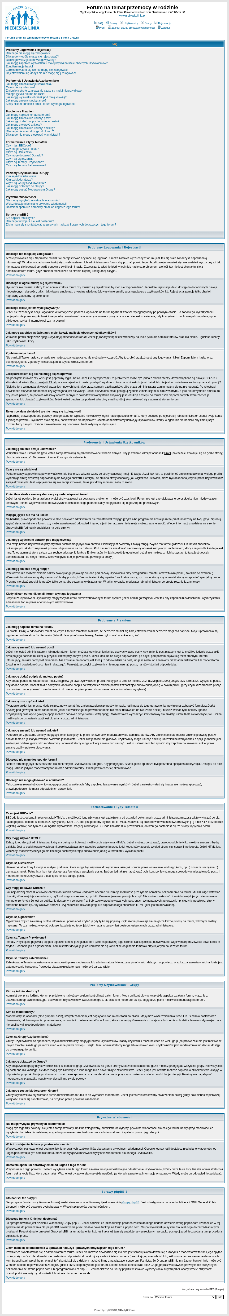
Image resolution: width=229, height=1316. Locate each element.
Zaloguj (164, 27)
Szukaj (111, 23)
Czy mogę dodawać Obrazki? (24, 155)
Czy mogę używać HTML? (22, 149)
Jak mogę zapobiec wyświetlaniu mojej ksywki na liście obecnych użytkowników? (57, 63)
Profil (100, 27)
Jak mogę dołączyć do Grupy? (25, 186)
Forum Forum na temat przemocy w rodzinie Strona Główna (42, 37)
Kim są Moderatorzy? (19, 179)
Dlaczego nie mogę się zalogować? (28, 53)
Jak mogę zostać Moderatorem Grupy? (30, 189)
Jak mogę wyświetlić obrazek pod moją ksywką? (36, 97)
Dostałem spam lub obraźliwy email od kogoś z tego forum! (43, 207)
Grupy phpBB (130, 1202)
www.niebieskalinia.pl (132, 15)
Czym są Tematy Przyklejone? (25, 162)
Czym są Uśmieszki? (19, 152)
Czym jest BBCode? (18, 145)
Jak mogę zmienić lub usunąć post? (28, 118)
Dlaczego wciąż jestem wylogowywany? (31, 60)
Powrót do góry (15, 275)
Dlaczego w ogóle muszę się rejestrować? (32, 56)
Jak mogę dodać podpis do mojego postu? (32, 121)
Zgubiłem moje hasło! (19, 66)
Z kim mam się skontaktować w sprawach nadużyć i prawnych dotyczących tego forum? (61, 224)
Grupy (146, 23)
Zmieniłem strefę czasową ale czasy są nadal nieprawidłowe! (44, 90)
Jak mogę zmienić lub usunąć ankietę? (30, 128)
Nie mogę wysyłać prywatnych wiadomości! (33, 200)
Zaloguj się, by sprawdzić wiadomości (131, 27)
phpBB (108, 1310)
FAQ (98, 23)
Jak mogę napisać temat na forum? (28, 114)
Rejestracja (163, 23)
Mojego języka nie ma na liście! (25, 94)
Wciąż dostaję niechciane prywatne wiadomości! (36, 203)
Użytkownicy (129, 23)
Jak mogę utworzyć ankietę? (24, 124)
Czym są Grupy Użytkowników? (26, 183)
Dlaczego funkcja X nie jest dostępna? (30, 221)
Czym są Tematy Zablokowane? (26, 165)
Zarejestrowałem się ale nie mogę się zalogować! (37, 69)
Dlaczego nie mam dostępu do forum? (30, 131)
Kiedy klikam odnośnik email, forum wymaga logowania (40, 104)
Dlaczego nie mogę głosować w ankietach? (33, 134)
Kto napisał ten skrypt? (20, 218)
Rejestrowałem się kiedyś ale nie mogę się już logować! (41, 73)
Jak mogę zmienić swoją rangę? (26, 100)
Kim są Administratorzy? (21, 176)
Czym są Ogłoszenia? (20, 158)
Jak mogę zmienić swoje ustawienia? (29, 84)
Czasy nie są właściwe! (20, 87)
